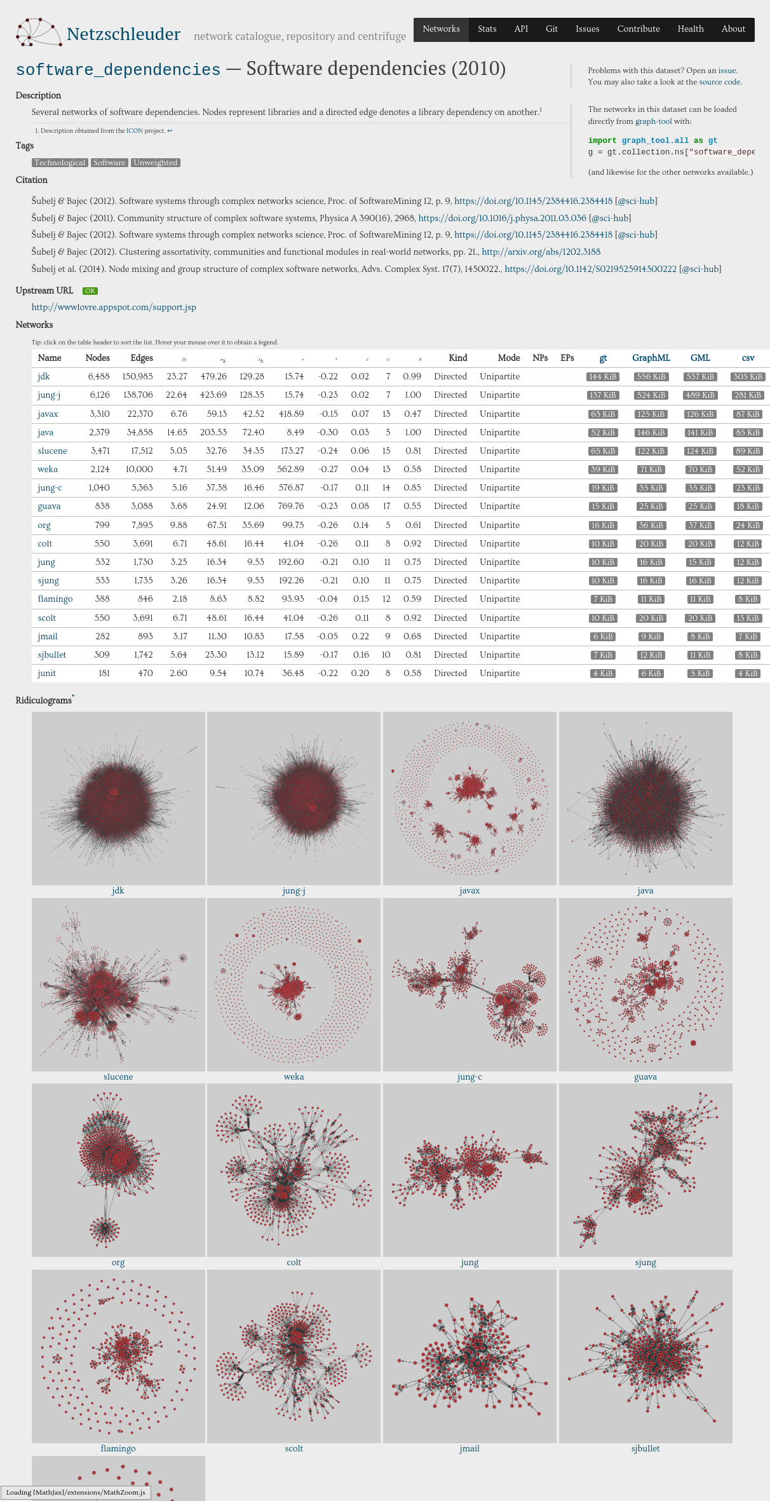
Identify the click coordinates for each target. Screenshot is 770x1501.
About (734, 29)
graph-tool (653, 121)
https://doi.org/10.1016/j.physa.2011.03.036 (503, 217)
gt (603, 357)
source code (720, 82)
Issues (587, 29)
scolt (47, 617)
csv (748, 357)
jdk (44, 375)
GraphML (651, 357)
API (522, 29)
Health (691, 29)
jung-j (49, 394)
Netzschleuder (123, 33)
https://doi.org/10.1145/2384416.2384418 (533, 200)
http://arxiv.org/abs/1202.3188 (541, 251)
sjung (48, 579)
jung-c (50, 487)
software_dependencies (118, 69)
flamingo (55, 598)
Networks (441, 29)
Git (552, 29)
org (44, 524)
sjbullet (52, 654)
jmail (48, 635)
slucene (52, 450)
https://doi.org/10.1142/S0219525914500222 (590, 268)
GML (700, 357)
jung (46, 561)
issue (727, 70)
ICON (134, 129)
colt (45, 543)
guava (49, 505)
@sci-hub (636, 200)
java (46, 431)
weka (48, 468)
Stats (487, 29)
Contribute (639, 29)
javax (48, 412)
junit (47, 672)
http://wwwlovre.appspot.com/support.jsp (114, 306)
